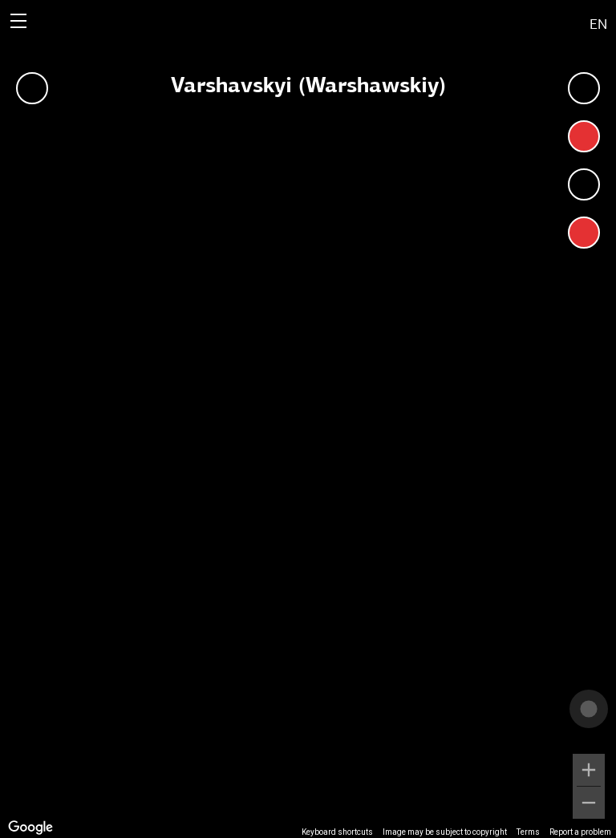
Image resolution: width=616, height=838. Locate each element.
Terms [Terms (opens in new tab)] (528, 832)
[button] (527, 21)
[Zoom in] (589, 770)
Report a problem (580, 832)
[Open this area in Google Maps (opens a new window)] (30, 827)
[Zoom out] (589, 803)
